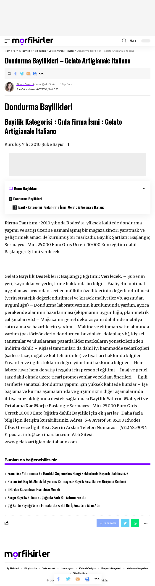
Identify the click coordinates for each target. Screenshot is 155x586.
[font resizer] (133, 41)
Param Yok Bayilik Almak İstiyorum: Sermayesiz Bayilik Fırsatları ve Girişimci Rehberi (67, 481)
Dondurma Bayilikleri (27, 198)
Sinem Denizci (25, 84)
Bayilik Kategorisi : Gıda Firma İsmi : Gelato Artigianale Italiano (61, 207)
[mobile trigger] (8, 41)
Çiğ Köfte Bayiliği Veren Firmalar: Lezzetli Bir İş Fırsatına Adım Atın (54, 505)
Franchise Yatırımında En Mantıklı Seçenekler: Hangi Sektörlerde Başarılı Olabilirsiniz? (68, 473)
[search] (124, 40)
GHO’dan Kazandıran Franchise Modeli (34, 489)
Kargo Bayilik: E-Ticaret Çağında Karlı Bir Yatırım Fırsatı (46, 497)
